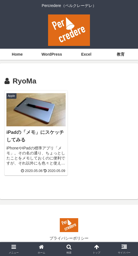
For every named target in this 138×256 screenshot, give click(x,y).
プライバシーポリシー (69, 238)
